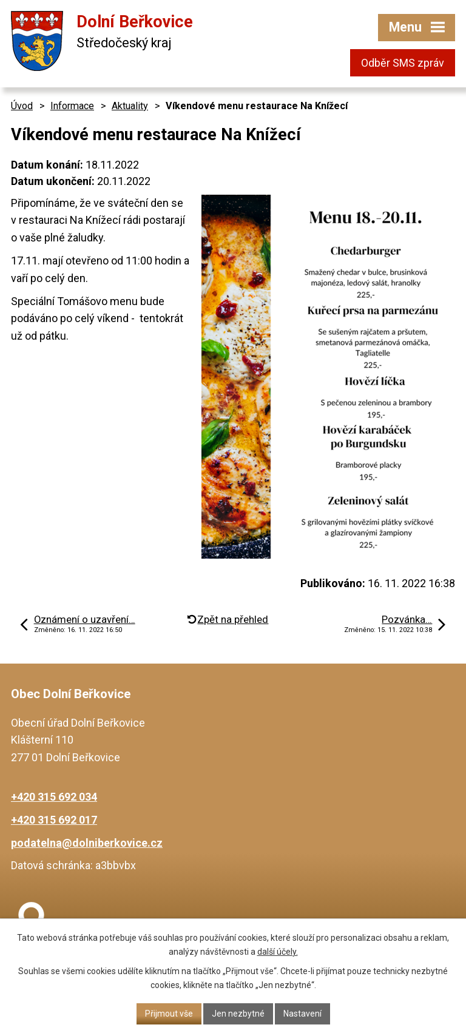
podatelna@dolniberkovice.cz (87, 842)
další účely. (277, 952)
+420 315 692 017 (54, 819)
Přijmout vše (169, 1013)
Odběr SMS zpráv (402, 62)
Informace (72, 106)
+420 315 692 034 (54, 796)
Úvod (22, 106)
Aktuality (130, 106)
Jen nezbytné (238, 1013)
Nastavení (302, 1013)
